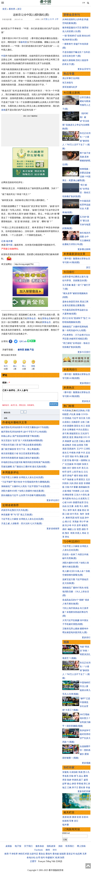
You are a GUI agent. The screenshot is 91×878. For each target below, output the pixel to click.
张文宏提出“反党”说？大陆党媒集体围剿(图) (22, 442)
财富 (86, 475)
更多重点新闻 (84, 249)
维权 (69, 491)
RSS (55, 850)
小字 (56, 19)
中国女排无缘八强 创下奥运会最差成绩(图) (21, 446)
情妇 (72, 456)
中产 (64, 479)
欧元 (81, 472)
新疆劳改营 (78, 502)
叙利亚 (24, 42)
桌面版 (8, 846)
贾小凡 (86, 772)
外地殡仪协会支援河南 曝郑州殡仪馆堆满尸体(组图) (25, 463)
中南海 (72, 452)
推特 (48, 850)
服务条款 (40, 846)
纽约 (43, 857)
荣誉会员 (31, 318)
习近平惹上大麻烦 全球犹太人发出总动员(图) (22, 479)
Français (41, 861)
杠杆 (79, 468)
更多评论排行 (53, 502)
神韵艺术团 (23, 854)
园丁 (81, 780)
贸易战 (68, 418)
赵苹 (64, 783)
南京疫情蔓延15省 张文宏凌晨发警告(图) (20, 455)
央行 (69, 468)
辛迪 (88, 787)
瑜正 (64, 787)
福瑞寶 (62, 854)
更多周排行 (85, 383)
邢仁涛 (87, 783)
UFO (85, 437)
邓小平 (82, 521)
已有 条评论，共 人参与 (15, 390)
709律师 (75, 491)
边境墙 (80, 445)
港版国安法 (74, 433)
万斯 (86, 445)
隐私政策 (51, 846)
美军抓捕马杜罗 (69, 87)
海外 (82, 514)
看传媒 (55, 854)
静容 (74, 783)
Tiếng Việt (50, 861)
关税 (74, 445)
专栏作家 (69, 767)
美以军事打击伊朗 (70, 78)
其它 (19, 9)
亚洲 (79, 817)
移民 (86, 506)
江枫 (69, 787)
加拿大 (85, 464)
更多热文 (86, 401)
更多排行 (86, 637)
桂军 (77, 518)
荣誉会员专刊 (72, 14)
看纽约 (49, 854)
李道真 (65, 776)
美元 (84, 468)
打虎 (64, 460)
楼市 (76, 475)
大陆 (67, 487)
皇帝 (79, 525)
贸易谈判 (71, 449)
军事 (71, 821)
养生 (67, 537)
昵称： (6, 382)
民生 (77, 514)
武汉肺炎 (80, 410)
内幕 (78, 452)
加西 (62, 857)
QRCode (23, 341)
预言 (67, 533)
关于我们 (28, 846)
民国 (72, 518)
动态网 (78, 854)
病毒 (78, 414)
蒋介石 (68, 521)
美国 (64, 449)
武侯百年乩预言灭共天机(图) (14, 511)
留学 (70, 510)
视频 (66, 642)
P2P (71, 487)
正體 (83, 3)
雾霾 (76, 487)
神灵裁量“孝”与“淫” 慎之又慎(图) (16, 516)
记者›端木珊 (7, 241)
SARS (69, 502)
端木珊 (65, 824)
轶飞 (76, 776)
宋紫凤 (65, 772)
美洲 (64, 817)
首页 (4, 9)
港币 (64, 475)
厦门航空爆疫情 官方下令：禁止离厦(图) (20, 450)
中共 (83, 452)
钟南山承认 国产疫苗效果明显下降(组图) (20, 437)
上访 (82, 491)
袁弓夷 (65, 433)
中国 (3, 56)
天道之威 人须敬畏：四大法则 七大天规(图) (21, 525)
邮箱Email (66, 833)
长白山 (74, 498)
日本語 (59, 861)
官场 (69, 460)
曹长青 (82, 787)
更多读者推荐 (53, 530)
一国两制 (83, 460)
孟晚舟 (68, 445)
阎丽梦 (68, 441)
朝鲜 (79, 464)
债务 (74, 468)
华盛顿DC (50, 857)
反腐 (86, 456)
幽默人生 (72, 529)
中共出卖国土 (82, 429)
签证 (84, 510)
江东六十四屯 (80, 495)
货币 (69, 472)
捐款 (60, 846)
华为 (77, 456)
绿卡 (72, 514)
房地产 (70, 475)
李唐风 (75, 780)
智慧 (79, 529)
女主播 (70, 506)
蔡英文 (82, 479)
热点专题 (69, 73)
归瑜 (71, 776)
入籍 (67, 514)
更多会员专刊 (84, 69)
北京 (88, 479)
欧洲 (69, 817)
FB (75, 464)
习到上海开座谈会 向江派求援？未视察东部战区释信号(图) (75, 612)
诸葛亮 (85, 525)
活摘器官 (75, 422)
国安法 (77, 426)
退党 (71, 437)
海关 (74, 510)
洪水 (64, 429)
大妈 (71, 483)
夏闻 (86, 776)
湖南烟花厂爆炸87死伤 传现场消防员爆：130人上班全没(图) (75, 592)
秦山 (69, 783)
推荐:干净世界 (11, 854)
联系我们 (70, 846)
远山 (81, 776)
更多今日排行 (84, 352)
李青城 (80, 783)
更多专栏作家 (84, 791)
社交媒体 (69, 464)
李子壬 (75, 787)
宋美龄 (75, 521)
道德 (3, 110)
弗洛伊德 (78, 437)
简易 (80, 772)
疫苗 (88, 426)
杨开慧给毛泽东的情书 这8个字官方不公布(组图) (24, 433)
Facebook (38, 850)
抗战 (82, 518)
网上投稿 (81, 846)
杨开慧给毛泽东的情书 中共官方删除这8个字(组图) (25, 429)
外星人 (78, 533)
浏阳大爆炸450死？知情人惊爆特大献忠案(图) (22, 492)
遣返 (79, 510)
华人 (81, 506)
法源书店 (34, 854)
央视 (77, 506)
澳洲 (68, 518)
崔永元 (65, 452)
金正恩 (75, 441)
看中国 (9, 245)
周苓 (64, 780)
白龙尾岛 (82, 498)
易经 (64, 529)
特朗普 (65, 414)
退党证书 (70, 854)
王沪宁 (80, 449)
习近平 (75, 418)
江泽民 (87, 449)
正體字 (33, 861)
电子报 (18, 846)
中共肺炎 (66, 410)
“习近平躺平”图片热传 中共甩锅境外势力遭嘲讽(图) (25, 483)
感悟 (84, 529)
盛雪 (86, 780)
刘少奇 (68, 525)
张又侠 (82, 418)
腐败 (81, 456)
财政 (81, 475)
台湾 (76, 479)
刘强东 (65, 483)
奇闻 (72, 533)
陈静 (69, 780)
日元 (86, 472)
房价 (76, 483)
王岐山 (82, 441)
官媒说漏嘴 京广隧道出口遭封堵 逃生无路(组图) (23, 468)
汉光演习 (84, 433)
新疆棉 (70, 426)
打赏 (45, 19)
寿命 (84, 533)
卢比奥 (72, 414)
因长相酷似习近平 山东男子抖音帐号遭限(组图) (23, 497)
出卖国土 (66, 422)
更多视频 (86, 763)
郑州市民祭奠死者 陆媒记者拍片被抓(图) (20, 459)
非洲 (84, 817)
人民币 (75, 472)
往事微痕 (71, 429)
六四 (88, 418)
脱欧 (64, 468)
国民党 (65, 437)
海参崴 (70, 479)
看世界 (12, 9)
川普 (88, 410)
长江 (83, 426)
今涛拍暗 (73, 772)
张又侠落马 (67, 82)
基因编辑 (82, 487)
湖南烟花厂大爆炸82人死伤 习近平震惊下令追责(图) (25, 488)
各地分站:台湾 (33, 857)
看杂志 (42, 854)
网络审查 (69, 495)
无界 (84, 854)
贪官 (67, 456)
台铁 (82, 422)
